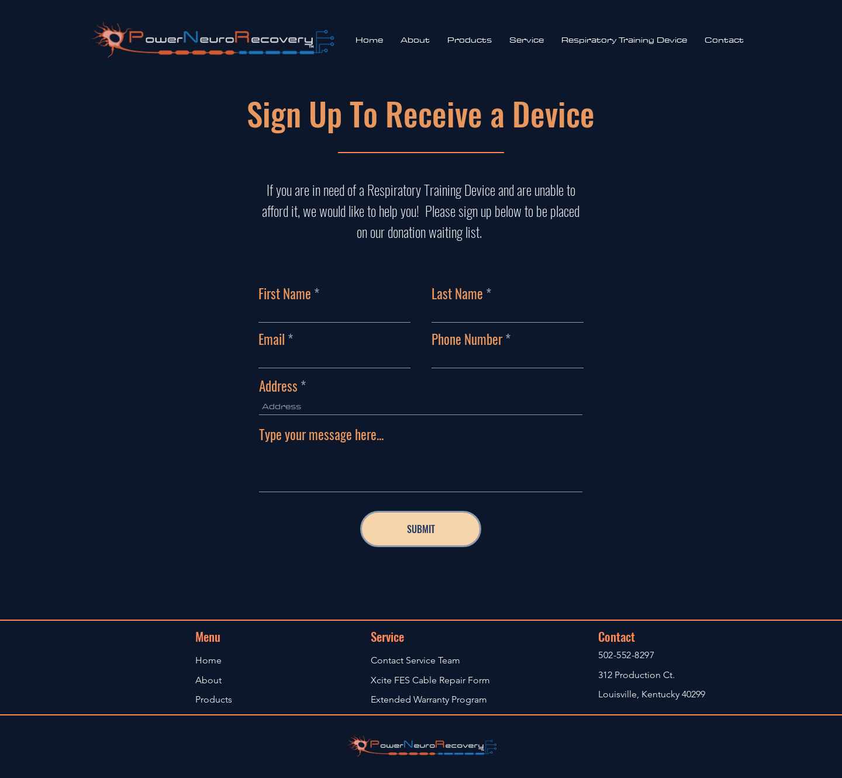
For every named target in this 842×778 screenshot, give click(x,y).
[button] (527, 39)
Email (271, 339)
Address (278, 386)
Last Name (457, 293)
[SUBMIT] (420, 529)
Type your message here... (321, 434)
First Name (284, 293)
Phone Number (467, 339)
